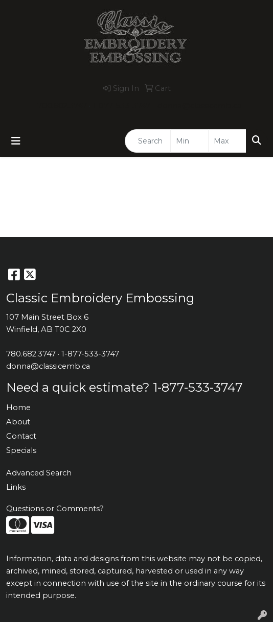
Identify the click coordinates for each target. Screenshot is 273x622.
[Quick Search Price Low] (189, 141)
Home (18, 407)
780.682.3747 (62, 105)
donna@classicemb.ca (199, 105)
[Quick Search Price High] (227, 141)
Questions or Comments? (55, 508)
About (18, 421)
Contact (21, 436)
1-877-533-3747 (121, 105)
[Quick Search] (148, 141)
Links (16, 487)
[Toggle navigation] (16, 141)
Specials (21, 450)
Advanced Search (39, 472)
